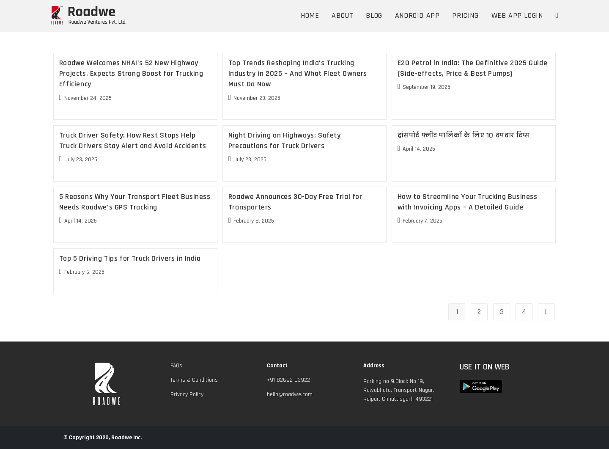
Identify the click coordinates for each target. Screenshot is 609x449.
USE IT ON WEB (484, 366)
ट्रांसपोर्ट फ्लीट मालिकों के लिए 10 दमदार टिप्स (464, 135)
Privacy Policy (186, 394)
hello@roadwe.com (290, 394)
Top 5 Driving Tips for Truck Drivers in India (130, 258)
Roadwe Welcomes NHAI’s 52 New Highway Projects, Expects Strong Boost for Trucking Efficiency (131, 73)
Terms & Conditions (194, 380)
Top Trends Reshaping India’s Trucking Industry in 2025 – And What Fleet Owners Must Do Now (297, 73)
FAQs (176, 365)
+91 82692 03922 (288, 380)
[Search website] (557, 15)
